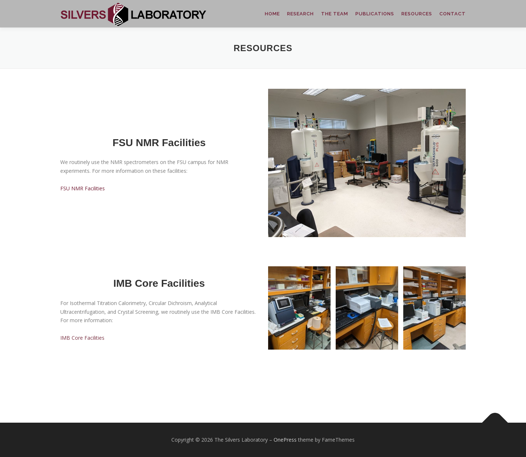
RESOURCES (416, 13)
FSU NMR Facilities (82, 188)
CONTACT (452, 13)
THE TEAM (334, 13)
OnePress (285, 439)
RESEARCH (300, 13)
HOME (272, 13)
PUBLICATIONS (374, 13)
